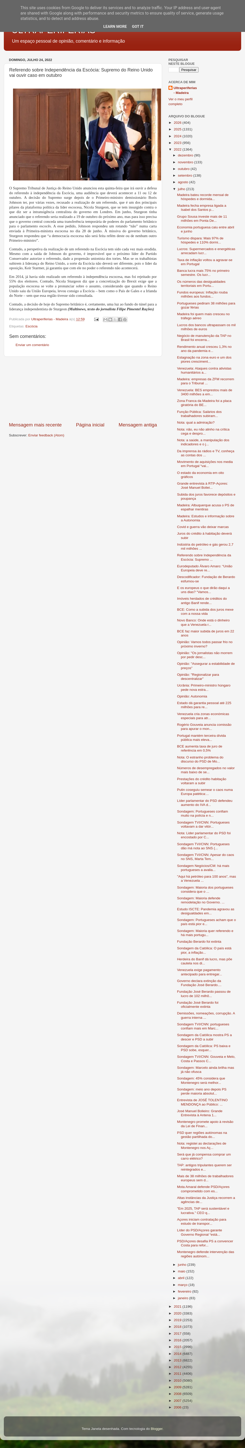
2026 (178, 123)
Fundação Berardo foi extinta (199, 941)
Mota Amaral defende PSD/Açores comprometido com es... (203, 1189)
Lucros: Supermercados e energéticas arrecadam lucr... (206, 251)
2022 (178, 149)
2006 (178, 1407)
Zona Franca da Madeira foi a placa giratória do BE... (204, 403)
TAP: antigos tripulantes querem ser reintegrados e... (204, 1167)
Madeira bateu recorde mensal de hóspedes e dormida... (203, 197)
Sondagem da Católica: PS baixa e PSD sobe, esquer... (203, 1048)
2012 (178, 1367)
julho (182, 189)
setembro (185, 175)
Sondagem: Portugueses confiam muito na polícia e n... (202, 813)
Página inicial (90, 424)
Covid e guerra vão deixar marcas (203, 527)
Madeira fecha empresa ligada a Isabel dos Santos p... (201, 208)
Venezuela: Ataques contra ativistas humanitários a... (204, 370)
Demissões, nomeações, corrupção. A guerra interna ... (206, 1015)
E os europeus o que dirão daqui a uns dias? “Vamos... (203, 590)
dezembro (186, 155)
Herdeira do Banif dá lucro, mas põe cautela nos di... (204, 961)
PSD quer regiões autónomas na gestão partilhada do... (202, 1135)
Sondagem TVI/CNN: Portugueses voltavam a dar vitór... (203, 824)
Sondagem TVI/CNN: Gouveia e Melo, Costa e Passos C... (206, 1059)
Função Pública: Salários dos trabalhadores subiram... (199, 414)
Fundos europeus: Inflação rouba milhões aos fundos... (202, 294)
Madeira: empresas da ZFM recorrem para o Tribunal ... (205, 381)
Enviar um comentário (32, 345)
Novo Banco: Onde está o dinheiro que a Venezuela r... (203, 622)
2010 (178, 1380)
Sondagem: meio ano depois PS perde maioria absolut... (202, 1091)
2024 (178, 136)
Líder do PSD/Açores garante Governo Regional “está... (199, 1232)
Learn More (115, 26)
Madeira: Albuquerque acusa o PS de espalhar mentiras (205, 507)
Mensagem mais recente (35, 424)
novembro (186, 162)
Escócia (32, 326)
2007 (178, 1401)
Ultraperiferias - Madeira (185, 90)
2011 (178, 1374)
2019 (178, 1320)
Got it (138, 26)
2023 (178, 143)
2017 (178, 1333)
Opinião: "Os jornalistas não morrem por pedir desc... (204, 655)
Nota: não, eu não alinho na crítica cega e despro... (203, 431)
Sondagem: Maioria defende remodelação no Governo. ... (201, 900)
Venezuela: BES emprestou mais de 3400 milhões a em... (204, 392)
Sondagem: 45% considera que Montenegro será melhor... (201, 1080)
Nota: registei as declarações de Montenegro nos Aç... (201, 1145)
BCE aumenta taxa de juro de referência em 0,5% (199, 748)
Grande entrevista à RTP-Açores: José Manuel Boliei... (202, 485)
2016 (178, 1340)
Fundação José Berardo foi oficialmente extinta (197, 1005)
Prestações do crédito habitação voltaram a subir (201, 781)
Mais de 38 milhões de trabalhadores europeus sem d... (205, 1178)
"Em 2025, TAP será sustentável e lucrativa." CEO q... (203, 1210)
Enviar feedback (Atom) (46, 435)
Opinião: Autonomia (192, 696)
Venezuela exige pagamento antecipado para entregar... (199, 972)
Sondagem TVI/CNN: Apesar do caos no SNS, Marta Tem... (205, 857)
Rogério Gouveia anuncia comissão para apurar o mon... (204, 727)
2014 (178, 1354)
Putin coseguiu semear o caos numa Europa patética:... (205, 792)
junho (182, 1265)
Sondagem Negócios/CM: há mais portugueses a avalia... (203, 868)
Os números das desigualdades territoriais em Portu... (201, 284)
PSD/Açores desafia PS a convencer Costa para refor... (205, 1243)
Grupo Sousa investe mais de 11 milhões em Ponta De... (202, 219)
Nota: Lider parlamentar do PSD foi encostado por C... (204, 835)
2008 (178, 1394)
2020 (178, 1313)
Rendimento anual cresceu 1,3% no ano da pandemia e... (204, 349)
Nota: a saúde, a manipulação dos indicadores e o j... (203, 442)
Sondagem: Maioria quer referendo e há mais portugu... (205, 933)
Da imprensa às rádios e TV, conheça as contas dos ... (205, 453)
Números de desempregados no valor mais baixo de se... (206, 770)
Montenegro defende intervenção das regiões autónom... (205, 1254)
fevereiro (185, 1291)
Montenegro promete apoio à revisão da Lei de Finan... (205, 1124)
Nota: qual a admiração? (196, 422)
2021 (178, 1306)
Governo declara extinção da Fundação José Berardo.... (199, 983)
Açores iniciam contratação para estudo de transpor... (201, 1221)
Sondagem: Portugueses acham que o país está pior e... (206, 922)
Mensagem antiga (138, 424)
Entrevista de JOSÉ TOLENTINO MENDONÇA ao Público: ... (202, 1102)
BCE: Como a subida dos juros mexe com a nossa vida (205, 612)
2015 (178, 1347)
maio (182, 1271)
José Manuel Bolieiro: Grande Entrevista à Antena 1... (200, 1113)
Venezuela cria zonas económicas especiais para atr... (203, 716)
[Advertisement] (82, 389)
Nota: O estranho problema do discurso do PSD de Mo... (200, 759)
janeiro (183, 1298)
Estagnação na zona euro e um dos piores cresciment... (204, 359)
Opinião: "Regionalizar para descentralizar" (198, 677)
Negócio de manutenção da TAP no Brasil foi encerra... (204, 338)
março (183, 1285)
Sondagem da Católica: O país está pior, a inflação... (204, 950)
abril (181, 1278)
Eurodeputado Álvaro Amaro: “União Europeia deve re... (204, 568)
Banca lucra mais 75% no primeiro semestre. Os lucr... (203, 273)
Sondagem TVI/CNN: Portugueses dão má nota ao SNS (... (203, 846)
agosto (183, 182)
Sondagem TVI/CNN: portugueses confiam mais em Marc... (203, 1026)
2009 (178, 1387)
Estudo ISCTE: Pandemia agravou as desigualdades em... (205, 911)
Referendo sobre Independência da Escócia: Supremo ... (204, 557)
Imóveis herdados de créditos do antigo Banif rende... (202, 601)
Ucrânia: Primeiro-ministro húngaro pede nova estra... (203, 687)
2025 (178, 129)
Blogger (157, 1429)
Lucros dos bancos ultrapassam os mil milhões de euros (206, 327)
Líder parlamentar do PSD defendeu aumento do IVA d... (204, 803)
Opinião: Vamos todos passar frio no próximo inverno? (204, 644)
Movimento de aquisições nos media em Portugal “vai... (205, 464)
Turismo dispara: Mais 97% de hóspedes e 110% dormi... (200, 240)
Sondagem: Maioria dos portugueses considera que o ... (205, 889)
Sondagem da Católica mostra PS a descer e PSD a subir (204, 1037)
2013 (178, 1360)
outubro (184, 169)
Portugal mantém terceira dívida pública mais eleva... (201, 738)
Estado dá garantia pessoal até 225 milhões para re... (204, 705)
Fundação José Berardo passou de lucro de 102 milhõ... (204, 994)
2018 (178, 1327)
